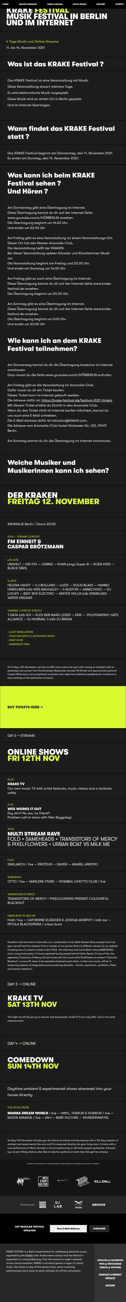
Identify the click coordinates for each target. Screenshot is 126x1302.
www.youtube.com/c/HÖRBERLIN (33, 218)
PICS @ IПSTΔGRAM (110, 1264)
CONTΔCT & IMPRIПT (110, 1274)
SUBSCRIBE (99, 1228)
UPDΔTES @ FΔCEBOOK (110, 1260)
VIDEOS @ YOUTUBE (110, 1267)
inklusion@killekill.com (69, 421)
